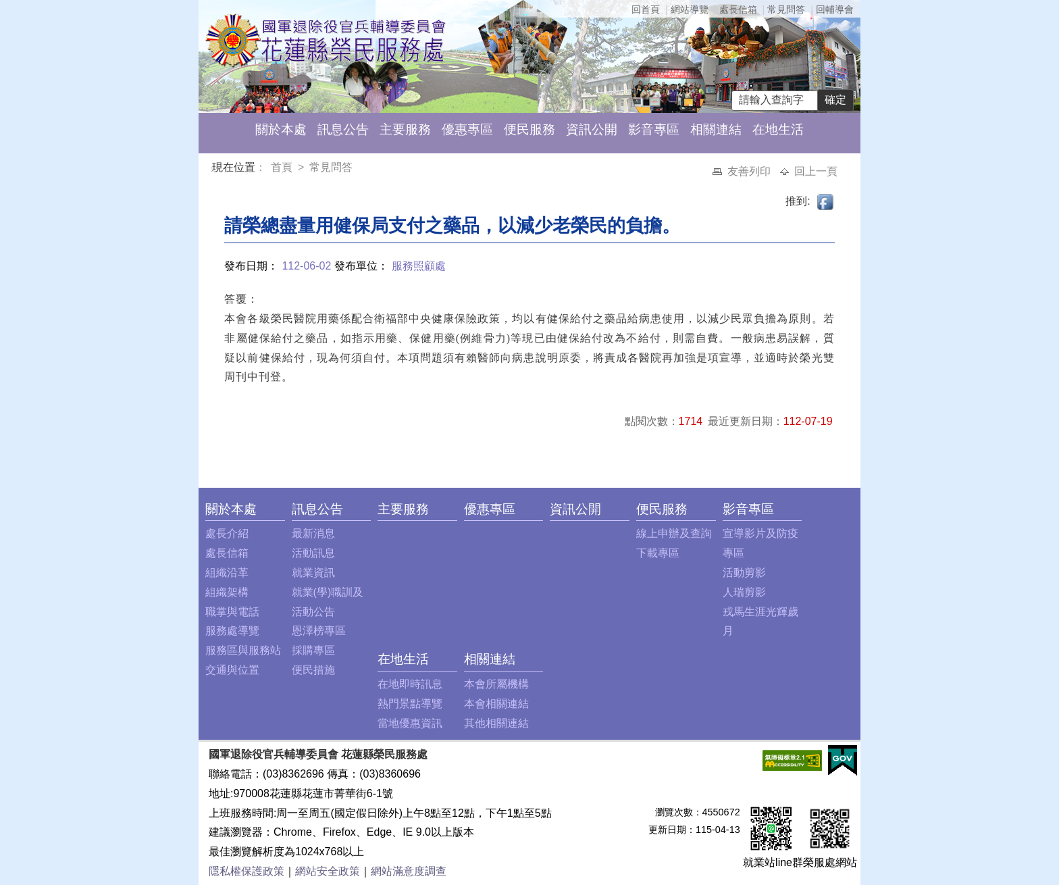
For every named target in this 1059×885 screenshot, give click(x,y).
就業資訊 (313, 572)
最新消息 (313, 533)
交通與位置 (232, 670)
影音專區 (653, 129)
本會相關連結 (496, 703)
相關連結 (716, 129)
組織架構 (227, 592)
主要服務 (405, 129)
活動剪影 (744, 572)
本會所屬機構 (496, 684)
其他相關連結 (496, 723)
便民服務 (529, 129)
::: (214, 169)
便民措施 (313, 670)
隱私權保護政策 (246, 871)
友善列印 (750, 171)
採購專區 (313, 650)
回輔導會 (835, 9)
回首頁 (645, 9)
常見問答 (786, 9)
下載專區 (657, 553)
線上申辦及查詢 (674, 533)
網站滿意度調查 (408, 871)
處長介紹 (227, 533)
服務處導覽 (232, 630)
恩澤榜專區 (319, 630)
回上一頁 (815, 171)
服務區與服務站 (243, 650)
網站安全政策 (327, 871)
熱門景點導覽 (410, 703)
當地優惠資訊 (410, 723)
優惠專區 (467, 129)
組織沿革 (227, 572)
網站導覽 (689, 9)
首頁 (283, 167)
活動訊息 (313, 553)
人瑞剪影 (744, 592)
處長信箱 (738, 9)
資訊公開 (591, 129)
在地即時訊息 (410, 684)
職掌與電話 (232, 611)
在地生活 (778, 129)
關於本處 (281, 129)
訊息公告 (343, 129)
